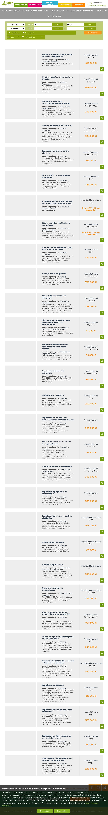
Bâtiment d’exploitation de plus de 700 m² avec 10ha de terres (57, 202)
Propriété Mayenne (91, 152)
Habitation (14, 33)
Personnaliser (62, 811)
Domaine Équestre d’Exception (57, 125)
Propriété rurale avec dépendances (52, 589)
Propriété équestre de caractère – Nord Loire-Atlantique (58, 662)
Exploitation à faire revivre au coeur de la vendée (56, 737)
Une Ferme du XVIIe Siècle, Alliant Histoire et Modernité (56, 613)
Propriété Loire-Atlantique (91, 663)
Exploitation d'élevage (53, 685)
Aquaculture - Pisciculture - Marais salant (56, 569)
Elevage (65, 60)
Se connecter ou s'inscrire (96, 5)
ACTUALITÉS (101, 10)
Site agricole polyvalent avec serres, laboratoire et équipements (56, 322)
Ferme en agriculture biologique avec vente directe (58, 638)
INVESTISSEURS (65, 5)
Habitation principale (50, 62)
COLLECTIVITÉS (35, 5)
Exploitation (28, 33)
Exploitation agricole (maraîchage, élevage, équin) (56, 102)
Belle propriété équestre (54, 274)
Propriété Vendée (91, 55)
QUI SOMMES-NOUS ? (10, 11)
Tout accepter (45, 811)
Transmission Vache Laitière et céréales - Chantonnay (57, 759)
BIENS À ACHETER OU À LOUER (35, 10)
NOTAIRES (79, 5)
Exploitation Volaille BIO (53, 395)
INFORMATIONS (57, 10)
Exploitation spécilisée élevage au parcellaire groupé (57, 55)
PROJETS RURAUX (49, 3)
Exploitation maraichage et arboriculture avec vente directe (55, 347)
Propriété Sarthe (91, 104)
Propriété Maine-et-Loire (91, 200)
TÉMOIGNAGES (54, 16)
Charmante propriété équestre (57, 466)
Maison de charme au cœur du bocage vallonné (56, 443)
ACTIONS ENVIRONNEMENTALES (79, 10)
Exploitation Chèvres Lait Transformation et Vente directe (58, 419)
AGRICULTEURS (21, 5)
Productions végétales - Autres (56, 107)
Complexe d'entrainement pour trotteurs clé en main (57, 248)
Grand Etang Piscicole (52, 565)
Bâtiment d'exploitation (53, 542)
